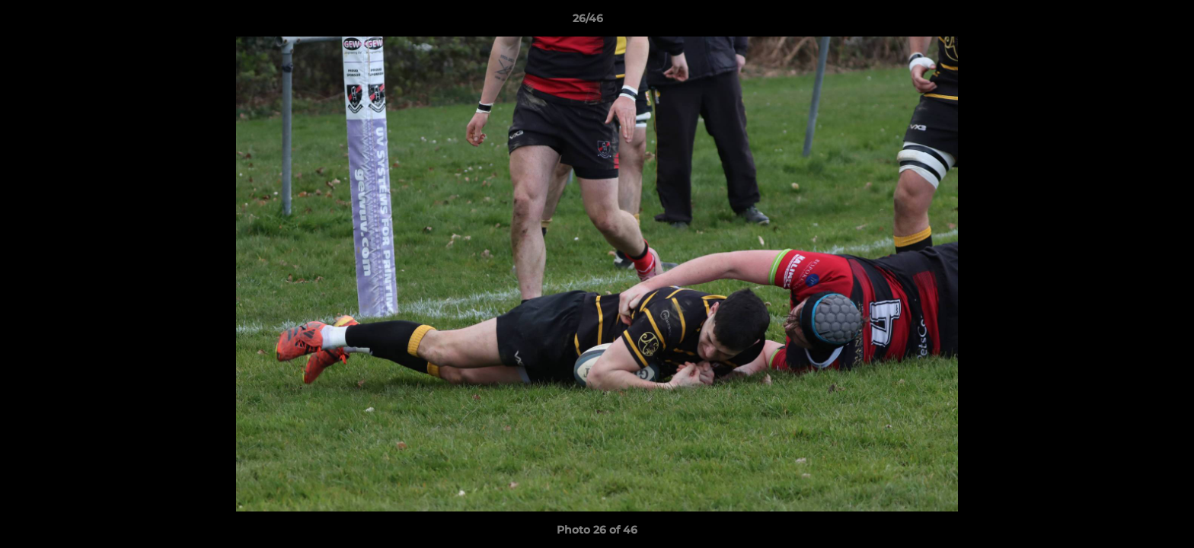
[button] (1130, 22)
